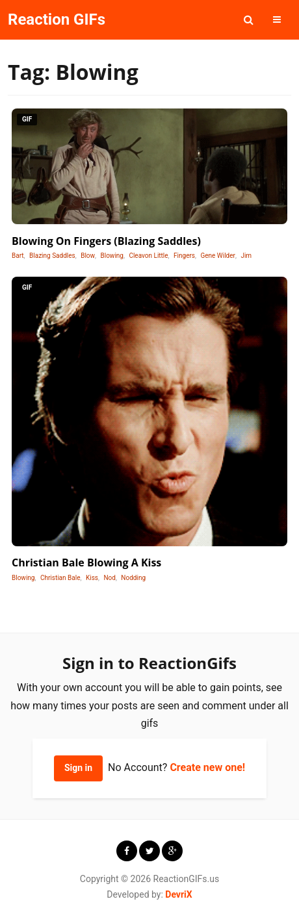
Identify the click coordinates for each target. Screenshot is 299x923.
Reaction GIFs (56, 19)
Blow (88, 255)
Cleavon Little (148, 255)
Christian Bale (60, 577)
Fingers (184, 255)
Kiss (92, 577)
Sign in (78, 768)
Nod (109, 577)
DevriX (178, 894)
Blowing (112, 255)
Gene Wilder (217, 255)
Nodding (133, 577)
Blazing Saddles (52, 255)
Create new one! (207, 767)
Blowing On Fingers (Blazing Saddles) (106, 241)
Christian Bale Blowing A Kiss (86, 562)
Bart (18, 255)
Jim (246, 255)
